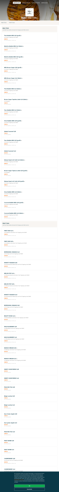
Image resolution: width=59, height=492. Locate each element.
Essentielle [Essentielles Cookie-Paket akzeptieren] (29, 489)
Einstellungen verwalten (19, 479)
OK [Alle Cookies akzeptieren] (29, 485)
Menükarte (17, 3)
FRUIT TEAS (12, 22)
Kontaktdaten (36, 3)
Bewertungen (26, 3)
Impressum (44, 3)
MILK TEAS (3, 22)
